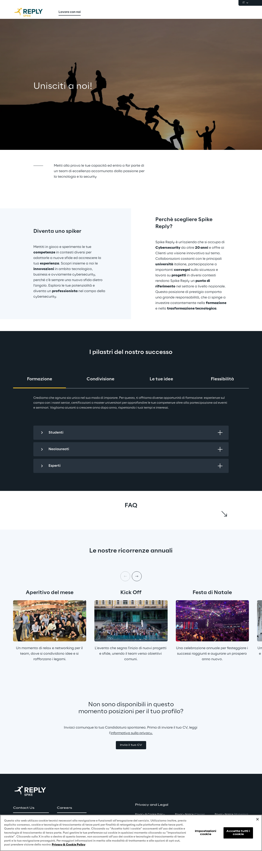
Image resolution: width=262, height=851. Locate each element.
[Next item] (137, 576)
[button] (131, 745)
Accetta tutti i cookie (238, 832)
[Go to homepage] (32, 12)
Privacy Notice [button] (190, 814)
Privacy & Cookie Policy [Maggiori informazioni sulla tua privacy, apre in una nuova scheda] (68, 844)
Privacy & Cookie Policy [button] (150, 814)
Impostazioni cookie (205, 832)
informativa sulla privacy (131, 733)
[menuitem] (70, 12)
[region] (131, 833)
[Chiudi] (257, 819)
